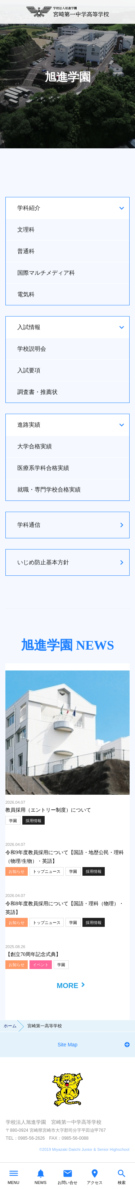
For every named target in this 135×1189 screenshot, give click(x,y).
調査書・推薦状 (37, 392)
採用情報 (33, 820)
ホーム (10, 1025)
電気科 (26, 294)
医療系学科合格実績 (43, 468)
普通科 (26, 251)
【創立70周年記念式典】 (33, 954)
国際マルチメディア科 (46, 273)
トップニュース (46, 871)
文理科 (26, 229)
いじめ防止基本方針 (43, 562)
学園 (13, 820)
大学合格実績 (34, 446)
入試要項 (28, 370)
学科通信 (28, 525)
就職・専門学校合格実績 (49, 489)
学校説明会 (31, 349)
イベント (41, 965)
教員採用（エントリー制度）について (48, 810)
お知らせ (16, 871)
